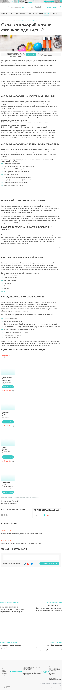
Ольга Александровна (8, 484)
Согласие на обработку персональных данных (50, 683)
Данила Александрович (8, 449)
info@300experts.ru (17, 671)
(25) (13, 426)
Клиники (4, 13)
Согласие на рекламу (56, 685)
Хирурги (11, 13)
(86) (13, 461)
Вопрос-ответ (55, 13)
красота (52, 642)
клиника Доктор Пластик (15, 604)
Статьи (46, 13)
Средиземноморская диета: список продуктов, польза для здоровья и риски (16, 54)
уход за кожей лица (12, 642)
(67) (13, 390)
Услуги (29, 13)
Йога (5, 291)
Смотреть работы (8, 387)
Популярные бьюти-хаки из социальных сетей (46, 54)
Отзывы (35, 13)
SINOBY (59, 687)
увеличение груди (14, 602)
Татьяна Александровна (8, 379)
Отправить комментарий (49, 563)
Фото (41, 13)
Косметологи (20, 13)
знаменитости (52, 602)
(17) (4, 357)
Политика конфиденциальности (53, 682)
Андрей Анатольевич (8, 414)
